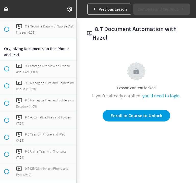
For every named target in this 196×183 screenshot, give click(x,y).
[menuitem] (70, 9)
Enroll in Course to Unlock (136, 115)
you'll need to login (161, 96)
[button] (6, 9)
